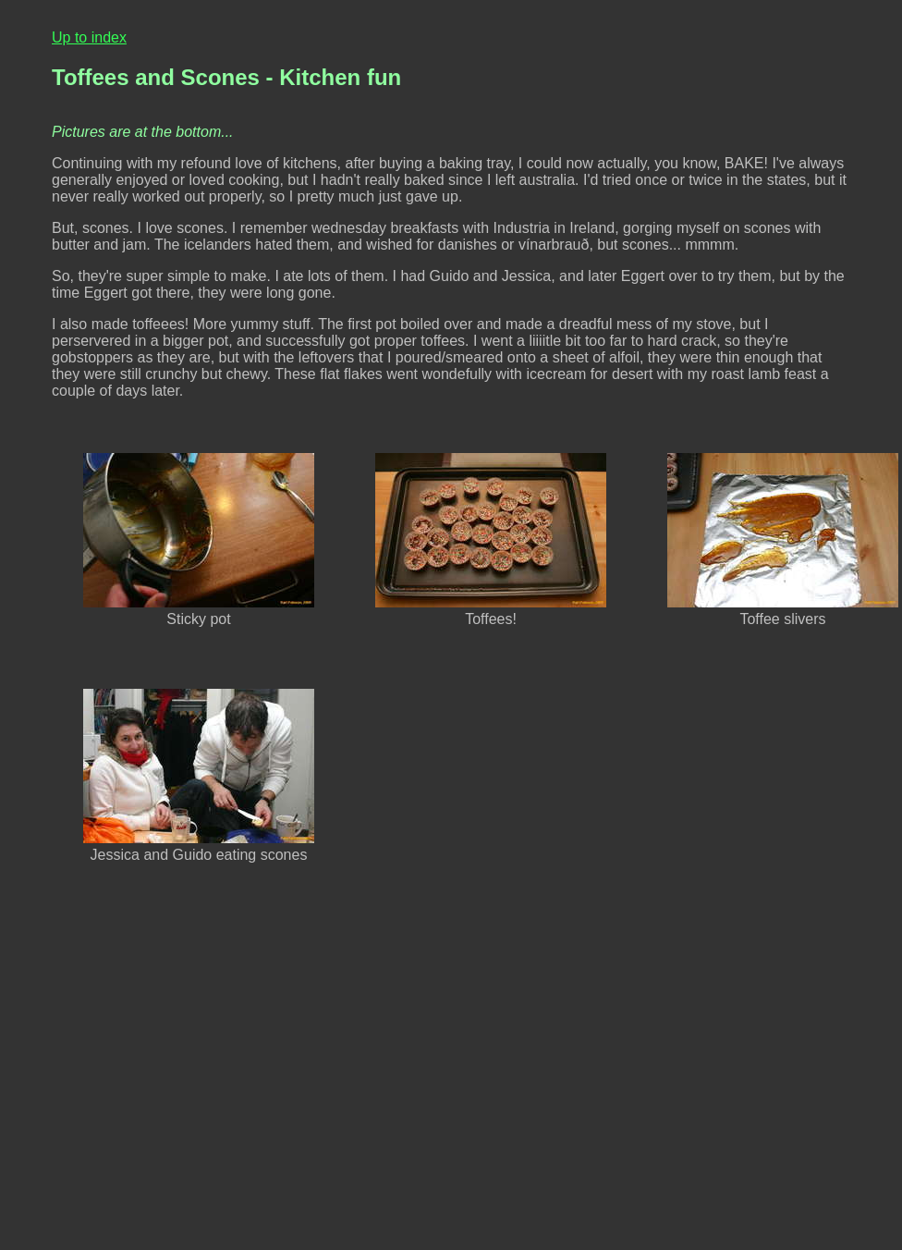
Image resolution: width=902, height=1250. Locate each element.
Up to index (89, 37)
